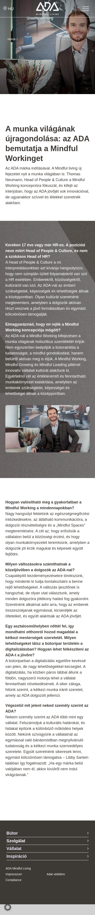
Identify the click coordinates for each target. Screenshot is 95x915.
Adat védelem (56, 874)
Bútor (12, 833)
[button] (7, 907)
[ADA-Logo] (47, 4)
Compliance (13, 880)
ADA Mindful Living (18, 868)
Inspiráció (16, 856)
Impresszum (14, 874)
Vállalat (13, 848)
